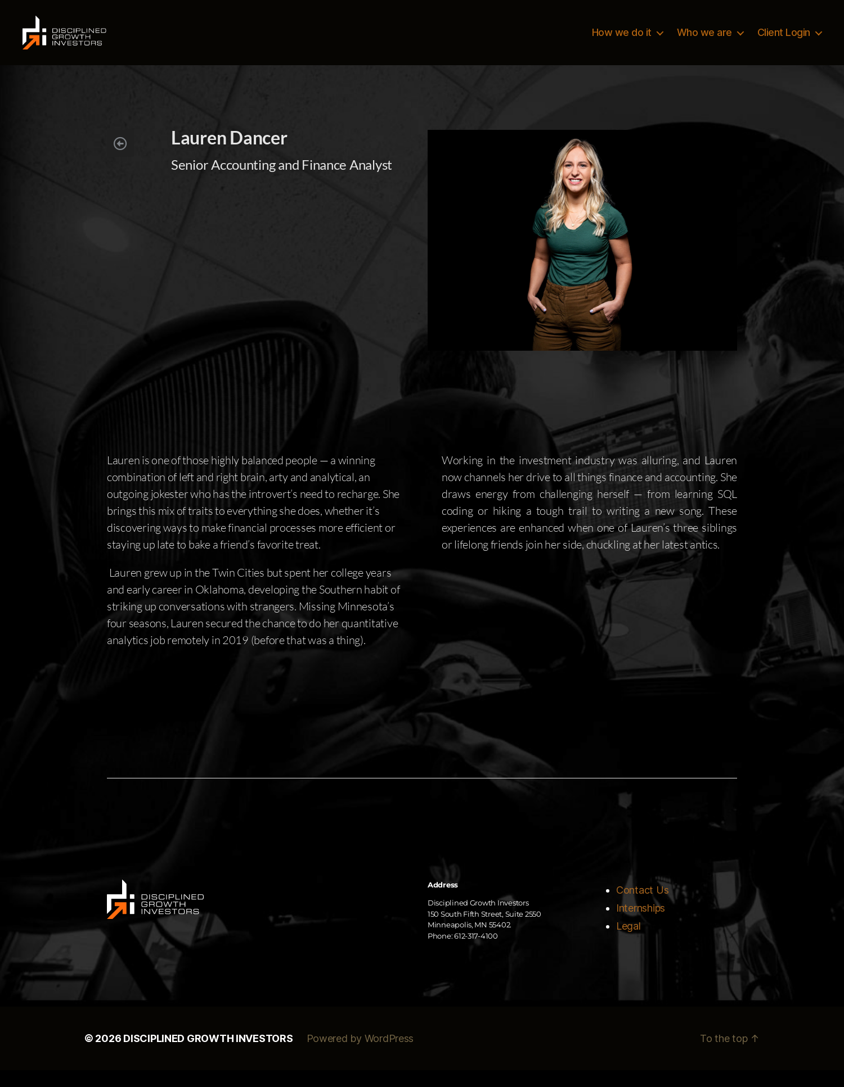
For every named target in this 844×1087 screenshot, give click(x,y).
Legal (628, 943)
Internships (640, 925)
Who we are (704, 41)
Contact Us (642, 907)
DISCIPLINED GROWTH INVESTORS (208, 1055)
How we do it (622, 41)
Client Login (783, 41)
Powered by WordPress (360, 1055)
